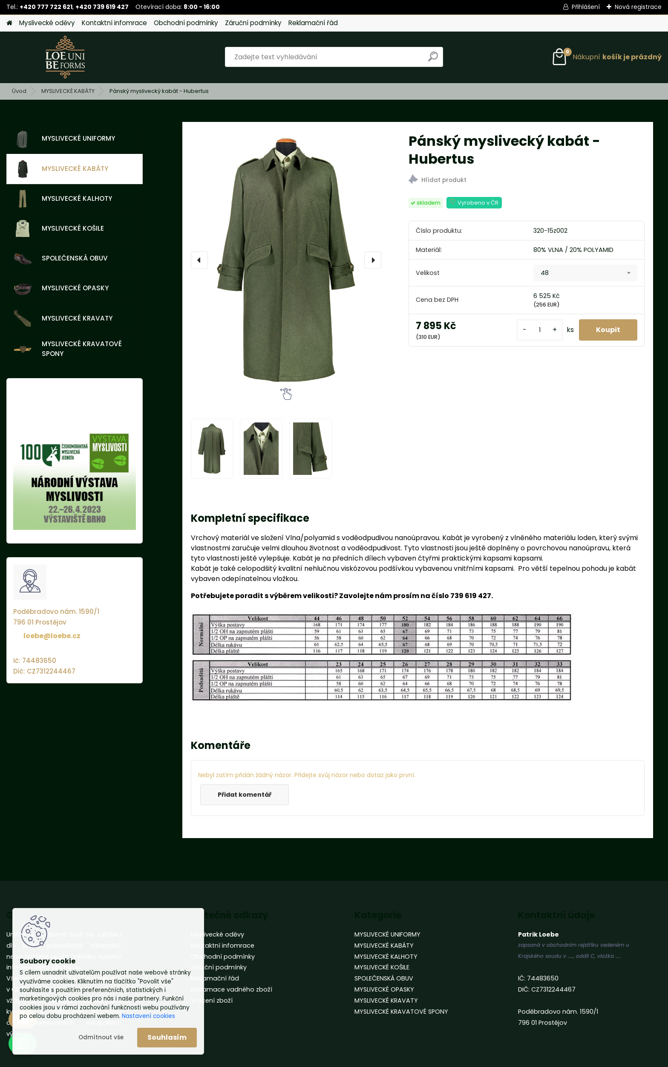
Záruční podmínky (253, 22)
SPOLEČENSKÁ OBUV (61, 259)
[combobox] (585, 273)
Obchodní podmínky (186, 22)
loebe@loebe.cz (52, 636)
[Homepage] (9, 23)
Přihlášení (586, 7)
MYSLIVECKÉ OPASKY (61, 289)
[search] (433, 60)
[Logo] (65, 57)
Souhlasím (167, 1037)
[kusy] (539, 330)
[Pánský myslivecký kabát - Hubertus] (286, 260)
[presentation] (199, 260)
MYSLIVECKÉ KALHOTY (63, 199)
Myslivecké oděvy (47, 22)
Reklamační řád (313, 22)
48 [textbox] (545, 273)
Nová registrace (638, 7)
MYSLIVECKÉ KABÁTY (68, 91)
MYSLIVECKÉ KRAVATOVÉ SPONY (68, 348)
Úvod (19, 91)
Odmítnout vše (101, 1037)
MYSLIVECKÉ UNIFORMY (64, 139)
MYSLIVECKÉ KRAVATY (63, 318)
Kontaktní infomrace (114, 22)
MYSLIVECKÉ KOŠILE (59, 228)
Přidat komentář (244, 794)
